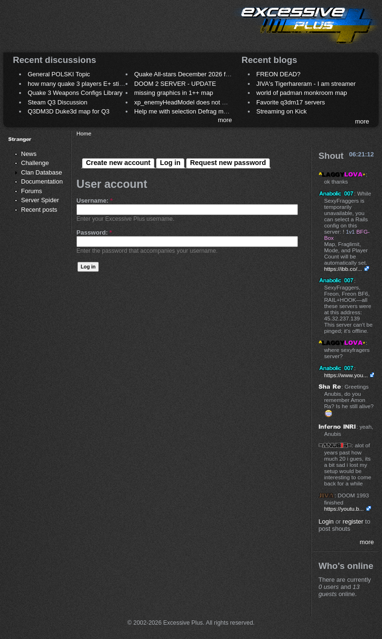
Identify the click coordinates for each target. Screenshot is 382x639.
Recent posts (39, 209)
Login (326, 521)
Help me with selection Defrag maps (183, 111)
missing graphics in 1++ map (173, 92)
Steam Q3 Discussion (57, 102)
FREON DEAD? (278, 74)
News (29, 153)
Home (83, 133)
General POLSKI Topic (59, 74)
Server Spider (40, 200)
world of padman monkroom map (301, 92)
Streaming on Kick (281, 111)
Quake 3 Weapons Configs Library (75, 92)
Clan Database (41, 172)
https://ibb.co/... (343, 269)
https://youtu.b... (344, 508)
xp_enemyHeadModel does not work (184, 102)
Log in (170, 162)
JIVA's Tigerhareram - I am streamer (306, 83)
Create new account (118, 162)
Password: (94, 232)
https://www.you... (346, 375)
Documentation (42, 181)
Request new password (228, 162)
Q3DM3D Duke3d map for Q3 (68, 111)
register (353, 521)
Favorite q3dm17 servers (290, 102)
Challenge (35, 162)
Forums (31, 191)
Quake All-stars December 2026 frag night (192, 74)
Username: (94, 200)
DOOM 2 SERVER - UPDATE (175, 83)
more (225, 120)
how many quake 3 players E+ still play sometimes (97, 83)
